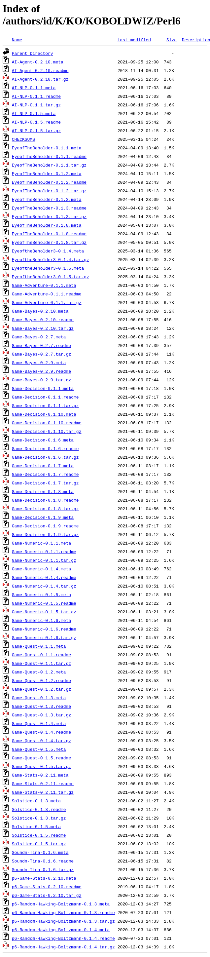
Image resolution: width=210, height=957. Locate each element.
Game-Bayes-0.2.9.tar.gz (41, 380)
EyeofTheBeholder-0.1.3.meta (47, 199)
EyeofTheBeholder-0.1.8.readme (49, 234)
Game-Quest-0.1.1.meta (39, 646)
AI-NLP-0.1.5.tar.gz (36, 131)
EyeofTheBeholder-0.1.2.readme (49, 182)
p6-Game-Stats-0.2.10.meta (44, 878)
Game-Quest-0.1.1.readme (41, 655)
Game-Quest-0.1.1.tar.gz (41, 663)
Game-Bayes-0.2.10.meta (40, 311)
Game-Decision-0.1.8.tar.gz (45, 509)
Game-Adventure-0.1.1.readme (47, 294)
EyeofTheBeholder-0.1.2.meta (47, 173)
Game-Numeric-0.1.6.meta (41, 620)
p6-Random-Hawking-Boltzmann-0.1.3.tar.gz (63, 921)
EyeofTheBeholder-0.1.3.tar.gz (49, 216)
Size (171, 40)
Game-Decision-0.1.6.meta (43, 440)
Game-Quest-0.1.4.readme (41, 732)
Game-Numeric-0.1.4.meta (41, 569)
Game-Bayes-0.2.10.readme (43, 320)
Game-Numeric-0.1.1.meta (41, 543)
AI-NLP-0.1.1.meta (34, 88)
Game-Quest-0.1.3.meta (39, 698)
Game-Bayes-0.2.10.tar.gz (43, 328)
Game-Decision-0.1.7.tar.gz (45, 483)
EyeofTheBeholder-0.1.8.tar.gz (49, 242)
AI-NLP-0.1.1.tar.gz (36, 105)
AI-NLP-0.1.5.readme (36, 122)
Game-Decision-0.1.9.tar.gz (45, 534)
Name (17, 40)
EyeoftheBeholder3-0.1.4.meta (48, 251)
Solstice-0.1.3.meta (36, 801)
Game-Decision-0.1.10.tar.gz (47, 431)
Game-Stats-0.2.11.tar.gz (43, 792)
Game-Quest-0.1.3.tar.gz (41, 715)
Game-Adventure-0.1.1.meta (44, 285)
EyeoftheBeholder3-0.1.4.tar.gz (50, 259)
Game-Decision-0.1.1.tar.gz (45, 405)
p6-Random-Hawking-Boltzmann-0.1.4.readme (63, 938)
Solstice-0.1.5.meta (36, 826)
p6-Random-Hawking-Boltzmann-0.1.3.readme (63, 912)
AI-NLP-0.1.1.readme (36, 96)
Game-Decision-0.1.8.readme (45, 500)
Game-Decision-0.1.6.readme (45, 448)
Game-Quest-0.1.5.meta (39, 749)
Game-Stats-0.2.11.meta (40, 775)
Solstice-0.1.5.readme (39, 835)
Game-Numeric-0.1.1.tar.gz (44, 560)
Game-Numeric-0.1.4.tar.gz (44, 586)
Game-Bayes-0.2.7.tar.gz (41, 354)
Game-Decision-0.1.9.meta (43, 517)
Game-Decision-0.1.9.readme (45, 526)
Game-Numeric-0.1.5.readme (44, 603)
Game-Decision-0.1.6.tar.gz (45, 457)
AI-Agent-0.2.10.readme (40, 70)
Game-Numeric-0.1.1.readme (44, 552)
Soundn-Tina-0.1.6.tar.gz (43, 869)
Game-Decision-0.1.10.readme (47, 423)
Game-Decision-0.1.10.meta (44, 414)
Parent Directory (32, 53)
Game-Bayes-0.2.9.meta (39, 362)
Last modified (134, 40)
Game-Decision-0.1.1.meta (43, 388)
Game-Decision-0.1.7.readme (45, 474)
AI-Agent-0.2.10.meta (37, 62)
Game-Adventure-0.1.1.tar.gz (47, 302)
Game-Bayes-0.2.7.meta (39, 337)
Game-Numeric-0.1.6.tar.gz (44, 637)
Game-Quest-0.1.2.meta (39, 672)
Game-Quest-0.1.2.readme (41, 680)
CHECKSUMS (23, 139)
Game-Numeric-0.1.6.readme (44, 629)
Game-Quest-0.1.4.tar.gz (41, 741)
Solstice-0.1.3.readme (39, 809)
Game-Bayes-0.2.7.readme (41, 345)
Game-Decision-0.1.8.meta (43, 491)
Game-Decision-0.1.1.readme (45, 397)
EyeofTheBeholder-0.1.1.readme (49, 156)
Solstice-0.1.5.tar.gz (39, 844)
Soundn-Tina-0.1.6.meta (40, 852)
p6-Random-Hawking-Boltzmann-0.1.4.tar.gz (63, 947)
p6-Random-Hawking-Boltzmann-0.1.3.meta (61, 904)
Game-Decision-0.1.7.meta (43, 466)
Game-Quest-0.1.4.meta (39, 723)
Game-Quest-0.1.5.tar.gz (41, 766)
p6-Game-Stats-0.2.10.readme (47, 887)
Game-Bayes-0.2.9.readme (41, 371)
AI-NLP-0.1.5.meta (34, 113)
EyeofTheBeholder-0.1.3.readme (49, 208)
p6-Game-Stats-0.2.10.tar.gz (47, 895)
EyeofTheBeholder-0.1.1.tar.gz (49, 165)
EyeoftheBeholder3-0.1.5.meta (48, 268)
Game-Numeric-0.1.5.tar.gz (44, 612)
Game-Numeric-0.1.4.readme (44, 577)
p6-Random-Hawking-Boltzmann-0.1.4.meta (61, 930)
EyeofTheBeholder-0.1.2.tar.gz (49, 191)
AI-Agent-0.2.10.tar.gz (40, 79)
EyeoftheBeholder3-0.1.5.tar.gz (50, 277)
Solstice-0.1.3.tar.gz (39, 818)
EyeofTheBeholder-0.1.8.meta (47, 225)
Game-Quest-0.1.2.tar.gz (41, 689)
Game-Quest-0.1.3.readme (41, 706)
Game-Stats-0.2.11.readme (43, 783)
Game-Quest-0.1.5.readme (41, 758)
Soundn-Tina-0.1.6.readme (43, 861)
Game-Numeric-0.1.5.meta (41, 594)
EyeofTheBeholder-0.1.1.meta (47, 148)
